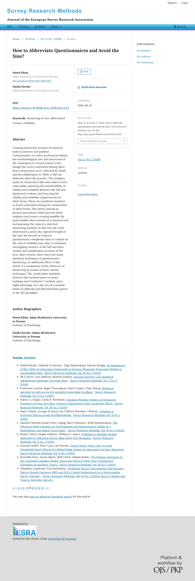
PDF (85, 71)
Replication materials (94, 87)
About (55, 26)
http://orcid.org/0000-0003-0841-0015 (32, 81)
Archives (40, 26)
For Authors (144, 56)
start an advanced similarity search (50, 496)
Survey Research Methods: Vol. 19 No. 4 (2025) (96, 430)
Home (16, 39)
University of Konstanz (62, 538)
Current (24, 26)
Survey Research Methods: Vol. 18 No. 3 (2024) (72, 373)
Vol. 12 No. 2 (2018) (50, 39)
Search (179, 26)
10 (32, 488)
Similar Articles (24, 358)
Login (184, 2)
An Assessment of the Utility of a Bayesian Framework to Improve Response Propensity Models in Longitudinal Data (72, 369)
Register (172, 2)
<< (14, 488)
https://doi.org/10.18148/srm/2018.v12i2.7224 (41, 107)
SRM (10, 26)
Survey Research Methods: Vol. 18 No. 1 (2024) (87, 464)
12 (39, 488)
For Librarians (145, 62)
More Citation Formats (93, 141)
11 (36, 488)
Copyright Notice (88, 194)
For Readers (144, 50)
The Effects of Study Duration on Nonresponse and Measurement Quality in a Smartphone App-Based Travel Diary (68, 426)
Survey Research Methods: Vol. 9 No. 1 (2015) (47, 453)
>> (47, 488)
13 (42, 488)
